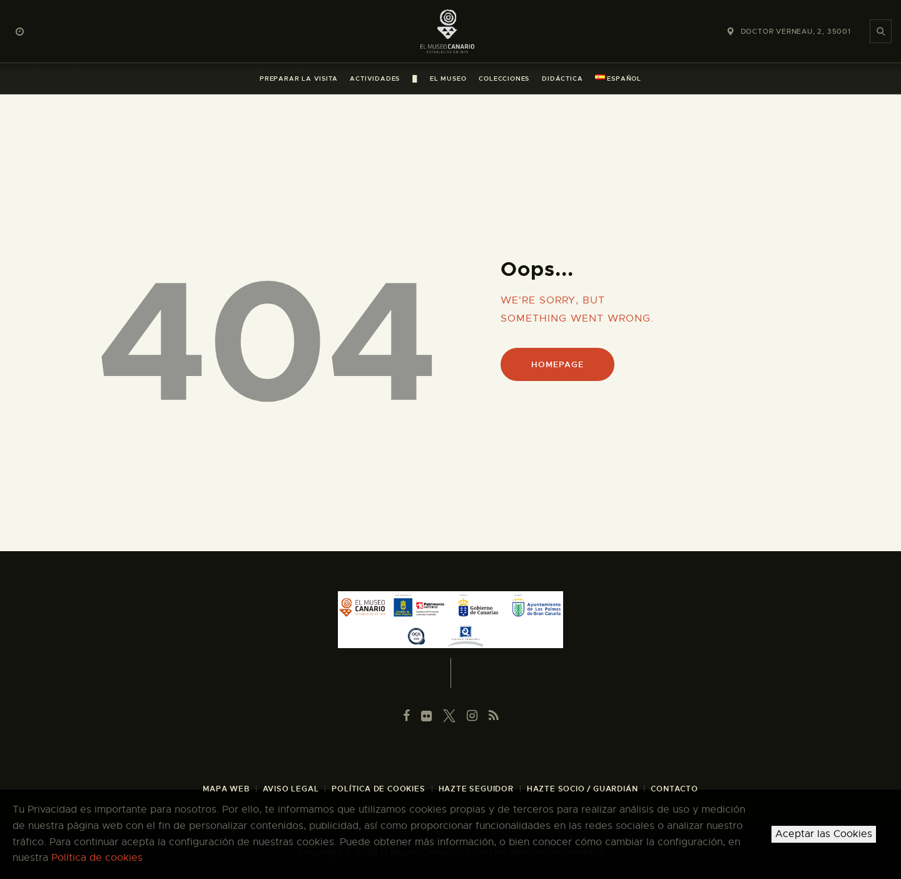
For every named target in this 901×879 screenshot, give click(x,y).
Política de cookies (97, 857)
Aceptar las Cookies (823, 834)
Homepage (557, 364)
